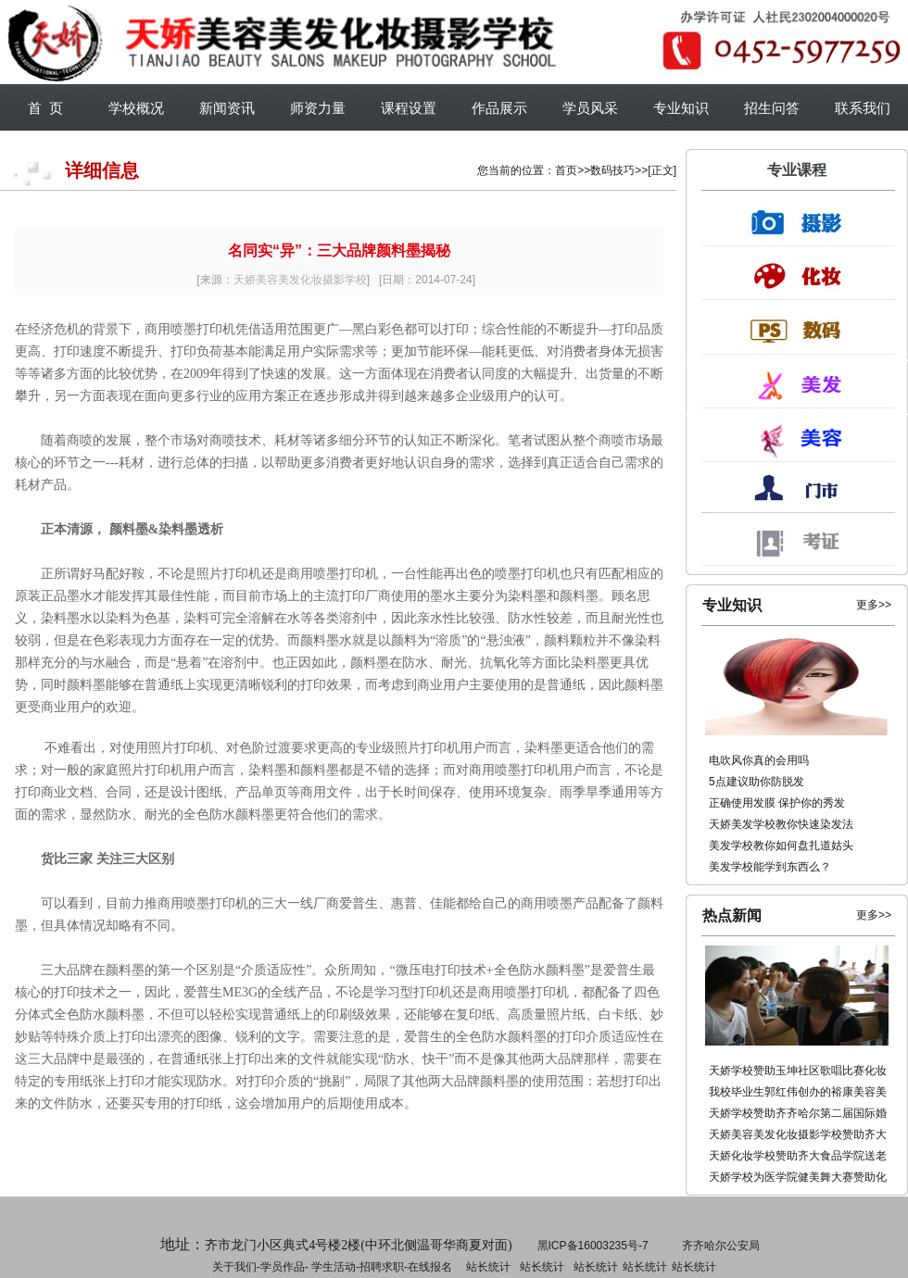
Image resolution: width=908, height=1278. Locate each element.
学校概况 (136, 108)
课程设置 (408, 108)
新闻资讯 (227, 108)
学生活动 (333, 1266)
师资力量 (318, 108)
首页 (566, 170)
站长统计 (488, 1266)
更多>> (873, 604)
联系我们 (862, 108)
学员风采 (590, 108)
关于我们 (234, 1266)
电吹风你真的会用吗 (759, 760)
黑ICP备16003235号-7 (593, 1245)
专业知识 (681, 108)
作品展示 (499, 108)
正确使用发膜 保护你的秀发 (777, 802)
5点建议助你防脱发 (756, 781)
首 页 (45, 108)
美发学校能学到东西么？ (770, 866)
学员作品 (282, 1266)
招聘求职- (540, 1266)
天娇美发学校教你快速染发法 (781, 824)
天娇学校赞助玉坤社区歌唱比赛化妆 (798, 1070)
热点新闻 (732, 915)
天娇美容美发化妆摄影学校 (300, 279)
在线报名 (430, 1266)
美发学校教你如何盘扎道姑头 (781, 845)
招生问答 (772, 108)
